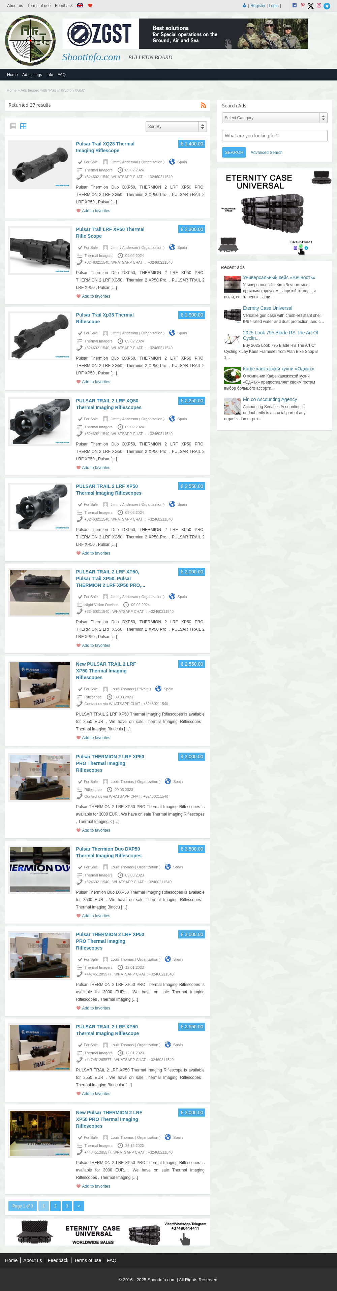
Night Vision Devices (102, 605)
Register (258, 5)
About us (15, 5)
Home (12, 74)
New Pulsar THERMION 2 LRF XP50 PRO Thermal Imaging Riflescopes (109, 1119)
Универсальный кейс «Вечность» (279, 277)
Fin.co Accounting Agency (270, 399)
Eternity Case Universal (267, 308)
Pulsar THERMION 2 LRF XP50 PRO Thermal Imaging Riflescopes (110, 763)
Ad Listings (32, 74)
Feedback (64, 5)
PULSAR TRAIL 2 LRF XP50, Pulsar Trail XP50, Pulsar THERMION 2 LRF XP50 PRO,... (110, 578)
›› (79, 1206)
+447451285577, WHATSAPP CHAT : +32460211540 (129, 1152)
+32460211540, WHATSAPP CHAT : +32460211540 (129, 177)
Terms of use (39, 5)
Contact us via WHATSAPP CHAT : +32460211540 (126, 704)
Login (274, 5)
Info (50, 74)
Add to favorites (96, 210)
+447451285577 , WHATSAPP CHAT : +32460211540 (129, 974)
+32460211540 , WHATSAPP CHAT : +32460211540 (129, 611)
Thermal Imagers (99, 170)
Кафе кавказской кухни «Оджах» (278, 368)
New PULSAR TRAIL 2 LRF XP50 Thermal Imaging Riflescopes (106, 670)
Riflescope (93, 697)
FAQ (62, 74)
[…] (114, 202)
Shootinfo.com (91, 56)
